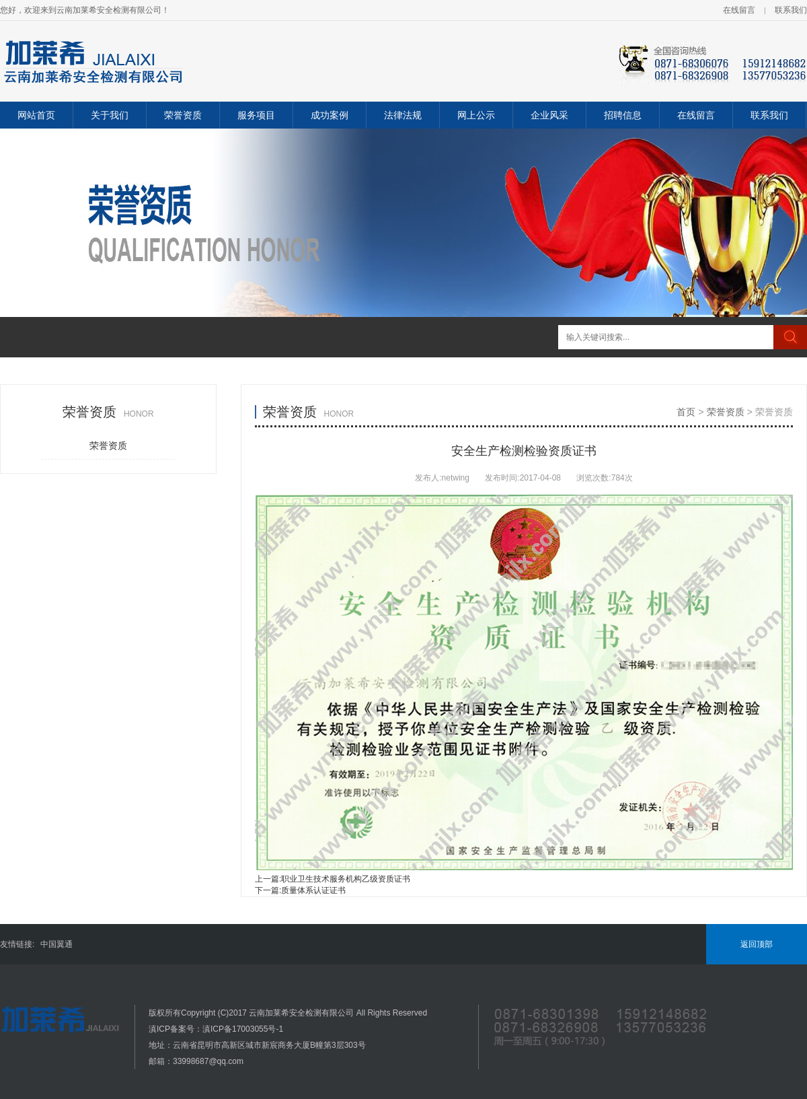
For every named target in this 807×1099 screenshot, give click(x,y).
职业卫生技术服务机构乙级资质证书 (345, 879)
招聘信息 (623, 115)
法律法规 (403, 115)
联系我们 (791, 10)
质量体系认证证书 (313, 890)
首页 (686, 411)
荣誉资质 (183, 115)
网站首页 (36, 115)
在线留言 (739, 10)
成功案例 (329, 115)
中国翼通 (56, 944)
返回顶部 (756, 944)
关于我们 (109, 115)
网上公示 (476, 115)
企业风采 (549, 115)
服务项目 (256, 115)
